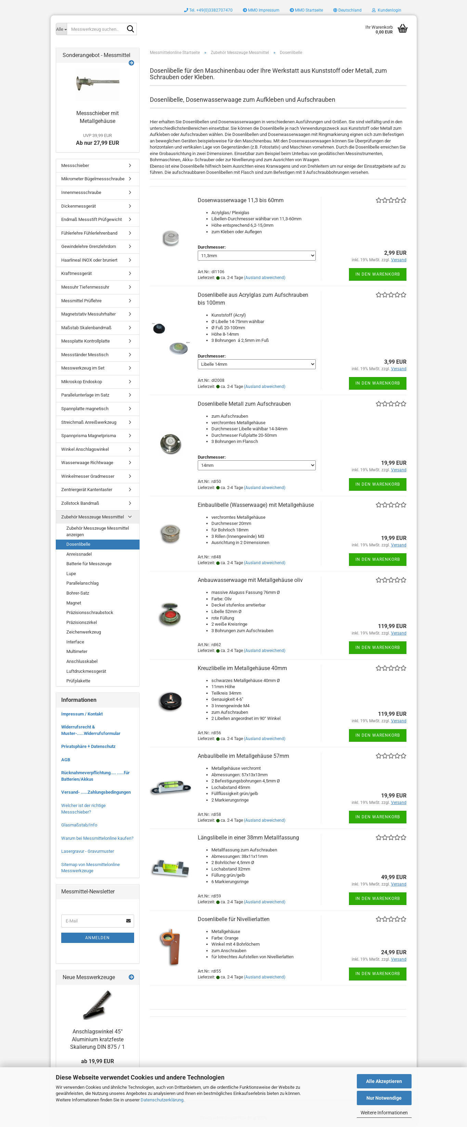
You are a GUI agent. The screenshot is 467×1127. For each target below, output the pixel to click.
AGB (65, 759)
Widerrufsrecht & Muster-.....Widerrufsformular (90, 730)
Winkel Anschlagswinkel (85, 449)
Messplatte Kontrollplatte (85, 341)
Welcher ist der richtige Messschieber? (83, 809)
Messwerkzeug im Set (82, 368)
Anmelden (97, 937)
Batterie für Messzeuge (89, 563)
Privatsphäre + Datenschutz (88, 746)
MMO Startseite (306, 10)
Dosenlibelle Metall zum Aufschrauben (244, 404)
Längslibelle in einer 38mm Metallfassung (248, 837)
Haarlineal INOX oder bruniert (89, 260)
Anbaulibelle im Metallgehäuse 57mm (243, 756)
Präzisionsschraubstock (89, 612)
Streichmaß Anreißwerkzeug (88, 422)
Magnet (73, 603)
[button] (347, 10)
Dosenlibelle (78, 544)
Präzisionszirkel (81, 622)
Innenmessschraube (81, 192)
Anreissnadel (79, 554)
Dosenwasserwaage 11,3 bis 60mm (241, 200)
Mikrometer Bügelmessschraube (93, 178)
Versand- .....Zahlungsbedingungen (96, 792)
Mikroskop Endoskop (81, 381)
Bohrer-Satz (77, 593)
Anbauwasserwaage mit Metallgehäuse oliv (250, 580)
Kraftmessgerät (76, 273)
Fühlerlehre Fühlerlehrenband (89, 233)
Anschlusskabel (82, 661)
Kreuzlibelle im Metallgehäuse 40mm (242, 668)
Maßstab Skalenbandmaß (86, 327)
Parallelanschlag (82, 583)
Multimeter (76, 651)
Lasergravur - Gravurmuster (87, 851)
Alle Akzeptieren (384, 1081)
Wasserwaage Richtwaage (87, 462)
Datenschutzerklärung (162, 1099)
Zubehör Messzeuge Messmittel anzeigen (97, 531)
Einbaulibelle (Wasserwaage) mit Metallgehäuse (256, 505)
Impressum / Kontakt (82, 713)
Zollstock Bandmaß (80, 503)
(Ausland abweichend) (264, 277)
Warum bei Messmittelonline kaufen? (97, 838)
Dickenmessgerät (78, 206)
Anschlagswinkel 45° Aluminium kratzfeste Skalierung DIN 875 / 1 (97, 1039)
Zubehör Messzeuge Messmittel (92, 516)
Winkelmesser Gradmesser (87, 476)
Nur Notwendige (384, 1098)
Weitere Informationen (384, 1112)
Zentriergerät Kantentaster (86, 489)
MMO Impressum (261, 10)
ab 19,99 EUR (97, 1061)
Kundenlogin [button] (386, 10)
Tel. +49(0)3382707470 (208, 10)
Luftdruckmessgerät (86, 671)
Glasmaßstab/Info (79, 824)
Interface (75, 641)
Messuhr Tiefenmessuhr (85, 287)
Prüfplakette (78, 680)
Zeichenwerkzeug (83, 632)
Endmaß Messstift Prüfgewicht (91, 219)
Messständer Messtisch (84, 354)
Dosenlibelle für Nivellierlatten (234, 919)
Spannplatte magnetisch (84, 408)
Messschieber (75, 165)
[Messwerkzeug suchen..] (61, 29)
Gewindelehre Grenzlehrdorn (88, 246)
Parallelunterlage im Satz (85, 395)
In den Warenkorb (377, 274)
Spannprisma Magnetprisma (88, 435)
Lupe (71, 573)
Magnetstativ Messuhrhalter (88, 314)
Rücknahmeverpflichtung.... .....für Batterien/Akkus (95, 776)
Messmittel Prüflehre (81, 300)
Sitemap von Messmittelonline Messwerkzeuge (90, 868)
